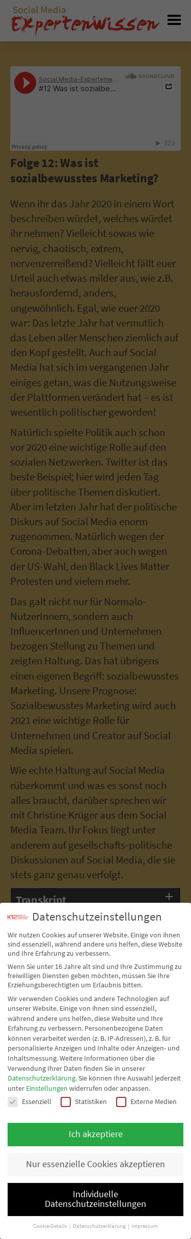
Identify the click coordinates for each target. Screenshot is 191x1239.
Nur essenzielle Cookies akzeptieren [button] (95, 1164)
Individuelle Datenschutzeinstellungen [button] (95, 1199)
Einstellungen (47, 1088)
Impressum (144, 1226)
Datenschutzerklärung (41, 1078)
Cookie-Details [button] (50, 1226)
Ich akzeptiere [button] (96, 1134)
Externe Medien (146, 1101)
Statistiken (84, 1101)
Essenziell (29, 1101)
